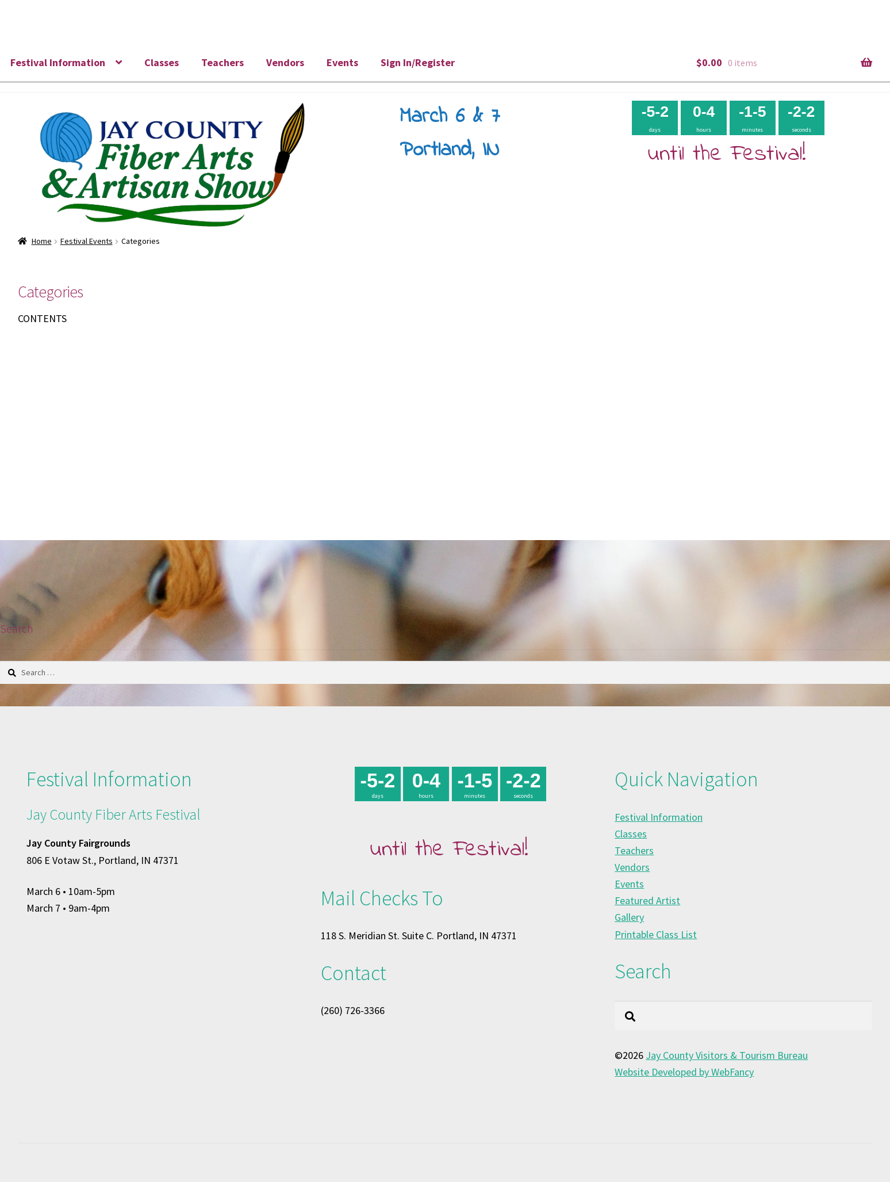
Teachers (222, 62)
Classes (161, 62)
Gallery (629, 917)
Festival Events (86, 241)
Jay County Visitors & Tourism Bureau (727, 1055)
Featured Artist (647, 900)
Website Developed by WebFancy (684, 1071)
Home (42, 241)
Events (342, 62)
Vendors (285, 62)
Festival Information (57, 62)
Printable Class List (656, 934)
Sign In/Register (418, 62)
